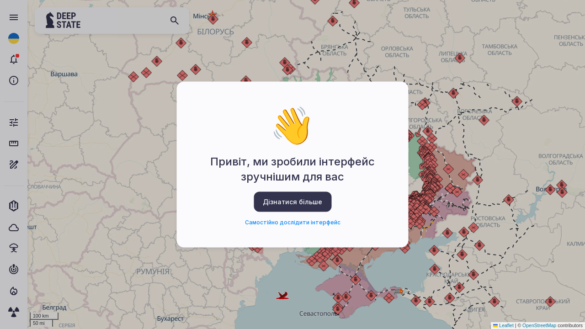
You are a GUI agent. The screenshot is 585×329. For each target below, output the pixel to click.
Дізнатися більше (292, 201)
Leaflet (503, 325)
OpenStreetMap (539, 325)
